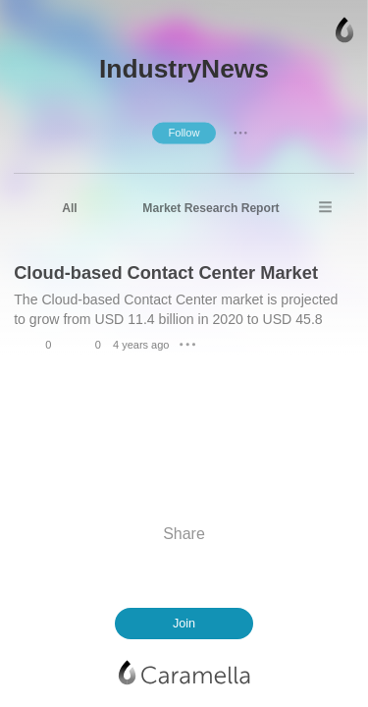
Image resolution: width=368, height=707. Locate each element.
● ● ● (240, 132)
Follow (183, 132)
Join (184, 623)
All (69, 208)
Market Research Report (210, 208)
